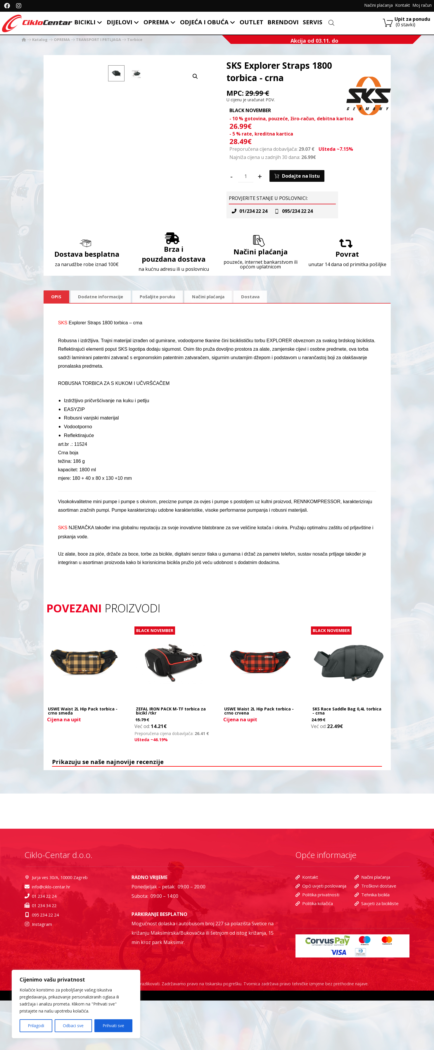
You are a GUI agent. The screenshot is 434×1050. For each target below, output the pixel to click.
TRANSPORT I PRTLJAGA (98, 40)
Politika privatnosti (317, 946)
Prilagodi (36, 1025)
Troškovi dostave (375, 937)
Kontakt (306, 927)
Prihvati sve (113, 1025)
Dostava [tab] (262, 316)
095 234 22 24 (45, 967)
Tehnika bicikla (372, 946)
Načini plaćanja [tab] (218, 316)
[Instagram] (19, 6)
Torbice (134, 40)
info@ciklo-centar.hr (52, 937)
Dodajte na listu (302, 186)
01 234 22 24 (43, 947)
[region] (76, 1004)
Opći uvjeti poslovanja (320, 937)
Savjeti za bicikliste (377, 955)
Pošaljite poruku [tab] (163, 316)
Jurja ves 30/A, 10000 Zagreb (61, 927)
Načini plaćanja (372, 927)
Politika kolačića (314, 955)
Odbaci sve (73, 1025)
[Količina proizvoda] (245, 186)
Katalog (40, 40)
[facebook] (7, 6)
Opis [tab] (56, 316)
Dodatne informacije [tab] (103, 316)
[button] (195, 71)
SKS (63, 342)
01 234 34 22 (43, 957)
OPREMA (62, 40)
